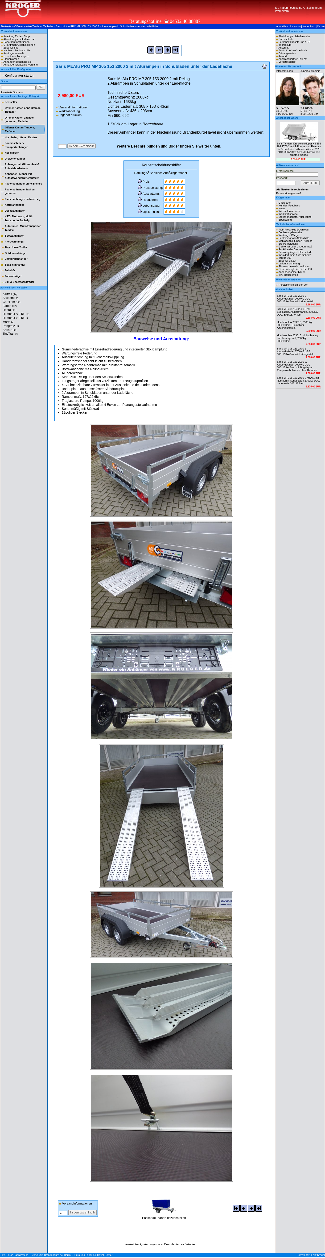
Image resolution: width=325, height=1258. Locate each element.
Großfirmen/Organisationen (19, 44)
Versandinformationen (72, 107)
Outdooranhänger (16, 253)
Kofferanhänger (14, 204)
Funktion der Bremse (291, 249)
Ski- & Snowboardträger (19, 281)
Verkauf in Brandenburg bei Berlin (51, 1255)
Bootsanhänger (14, 235)
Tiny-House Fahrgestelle (14, 1255)
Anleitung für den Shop (16, 36)
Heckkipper (12, 152)
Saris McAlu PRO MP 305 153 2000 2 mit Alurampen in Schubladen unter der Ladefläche (107, 26)
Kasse (321, 26)
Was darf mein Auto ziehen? (295, 255)
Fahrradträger (13, 276)
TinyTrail (10, 333)
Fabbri (10, 306)
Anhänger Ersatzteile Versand (20, 64)
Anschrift (283, 47)
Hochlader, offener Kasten (21, 137)
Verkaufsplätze (287, 61)
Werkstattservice (288, 214)
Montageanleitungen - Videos (295, 240)
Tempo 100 (285, 257)
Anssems (11, 298)
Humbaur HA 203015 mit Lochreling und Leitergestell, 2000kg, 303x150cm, (297, 338)
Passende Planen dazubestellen (164, 1216)
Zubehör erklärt (287, 260)
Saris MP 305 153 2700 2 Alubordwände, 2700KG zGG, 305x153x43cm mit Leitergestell (295, 351)
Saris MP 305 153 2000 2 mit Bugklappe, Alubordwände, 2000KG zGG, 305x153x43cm (297, 312)
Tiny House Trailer (16, 247)
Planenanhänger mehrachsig (22, 199)
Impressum (285, 44)
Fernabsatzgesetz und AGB (294, 42)
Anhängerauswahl (13, 53)
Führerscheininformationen (294, 266)
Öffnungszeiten (287, 53)
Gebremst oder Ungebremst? (295, 246)
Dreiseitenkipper (15, 158)
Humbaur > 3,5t (15, 318)
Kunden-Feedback (289, 205)
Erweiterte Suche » (12, 92)
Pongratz (11, 326)
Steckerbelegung (288, 243)
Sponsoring (285, 219)
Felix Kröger (318, 1255)
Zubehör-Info (11, 47)
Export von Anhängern (16, 56)
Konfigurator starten (19, 75)
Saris (9, 330)
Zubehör (10, 270)
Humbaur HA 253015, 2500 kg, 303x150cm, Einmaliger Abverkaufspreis (295, 325)
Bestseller (11, 102)
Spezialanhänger (15, 264)
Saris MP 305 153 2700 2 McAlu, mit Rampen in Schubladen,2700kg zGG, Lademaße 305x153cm (298, 380)
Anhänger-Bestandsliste (17, 61)
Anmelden (282, 26)
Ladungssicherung (289, 263)
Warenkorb (309, 26)
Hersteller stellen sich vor (293, 284)
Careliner (12, 302)
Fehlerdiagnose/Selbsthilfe (294, 238)
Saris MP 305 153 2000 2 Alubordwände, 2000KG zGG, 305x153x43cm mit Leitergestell (295, 298)
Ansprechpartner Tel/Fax (292, 59)
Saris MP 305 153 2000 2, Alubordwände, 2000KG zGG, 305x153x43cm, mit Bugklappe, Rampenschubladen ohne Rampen (297, 366)
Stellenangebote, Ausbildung (295, 216)
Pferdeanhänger (15, 241)
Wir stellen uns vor (289, 211)
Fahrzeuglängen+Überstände (295, 252)
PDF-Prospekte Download (294, 229)
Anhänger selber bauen (291, 272)
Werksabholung (68, 111)
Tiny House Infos (288, 274)
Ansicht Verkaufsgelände (292, 50)
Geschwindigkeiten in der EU (295, 269)
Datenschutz (286, 39)
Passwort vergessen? (288, 193)
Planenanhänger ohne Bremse (23, 183)
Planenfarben (11, 59)
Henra (9, 310)
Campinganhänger (16, 258)
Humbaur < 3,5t (16, 314)
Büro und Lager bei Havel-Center (93, 1255)
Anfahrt (282, 56)
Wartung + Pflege (289, 235)
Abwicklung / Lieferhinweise (19, 39)
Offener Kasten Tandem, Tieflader (33, 26)
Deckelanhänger (15, 210)
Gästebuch (285, 202)
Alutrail (10, 294)
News (282, 208)
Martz (8, 322)
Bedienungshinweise (290, 232)
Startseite (5, 26)
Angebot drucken (69, 115)
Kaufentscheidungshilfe (17, 50)
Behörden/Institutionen (16, 42)
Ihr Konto (295, 26)
